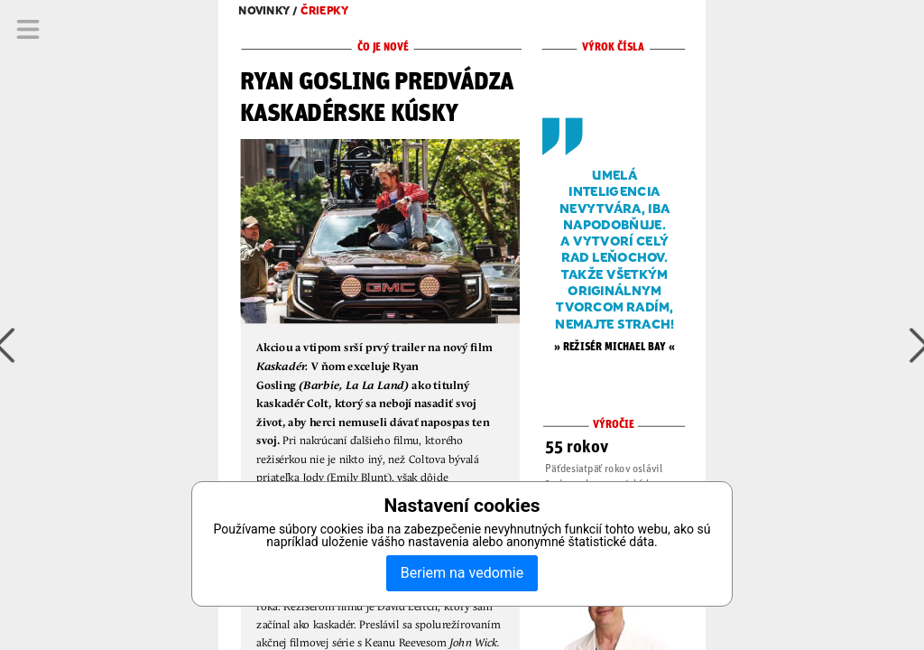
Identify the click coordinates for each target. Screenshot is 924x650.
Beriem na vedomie (462, 572)
